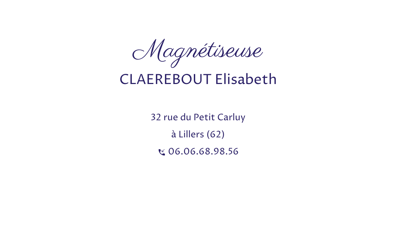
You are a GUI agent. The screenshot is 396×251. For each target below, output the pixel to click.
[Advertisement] (127, 15)
